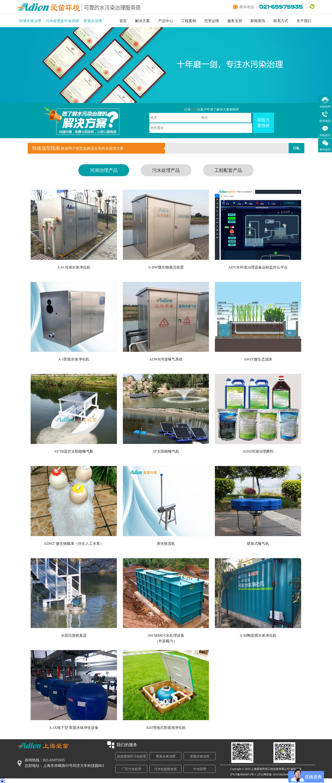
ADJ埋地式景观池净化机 (166, 728)
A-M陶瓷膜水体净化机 (258, 635)
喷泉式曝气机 (258, 543)
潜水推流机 (166, 543)
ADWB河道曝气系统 (166, 359)
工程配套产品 (228, 170)
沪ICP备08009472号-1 (243, 774)
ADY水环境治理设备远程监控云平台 (258, 267)
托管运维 (211, 21)
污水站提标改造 (165, 769)
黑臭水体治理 (165, 756)
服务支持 (234, 21)
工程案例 (188, 21)
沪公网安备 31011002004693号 (276, 774)
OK (296, 148)
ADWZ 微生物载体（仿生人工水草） (74, 543)
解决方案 (142, 21)
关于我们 (303, 21)
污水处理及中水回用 (62, 21)
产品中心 (165, 21)
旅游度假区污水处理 (131, 756)
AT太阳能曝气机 (166, 451)
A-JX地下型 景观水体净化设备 (73, 728)
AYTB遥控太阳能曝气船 (73, 451)
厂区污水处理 (131, 769)
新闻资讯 (257, 21)
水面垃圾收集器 (74, 635)
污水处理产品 (166, 170)
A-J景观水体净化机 (73, 359)
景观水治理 (92, 21)
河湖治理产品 (104, 170)
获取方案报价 (263, 123)
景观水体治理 (199, 756)
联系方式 (280, 21)
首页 (123, 21)
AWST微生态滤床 (258, 359)
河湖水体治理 (30, 21)
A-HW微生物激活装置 (166, 267)
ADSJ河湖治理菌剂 (258, 451)
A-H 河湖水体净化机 (73, 267)
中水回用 (199, 769)
